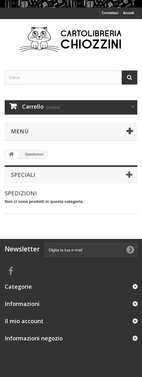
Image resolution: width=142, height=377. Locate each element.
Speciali (23, 174)
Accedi (128, 13)
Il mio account (24, 321)
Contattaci (110, 13)
